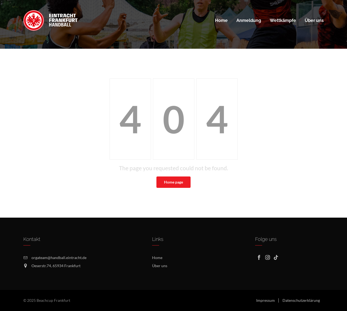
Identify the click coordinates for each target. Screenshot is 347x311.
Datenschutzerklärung (301, 300)
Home (157, 257)
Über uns (159, 265)
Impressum (265, 300)
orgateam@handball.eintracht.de (58, 257)
